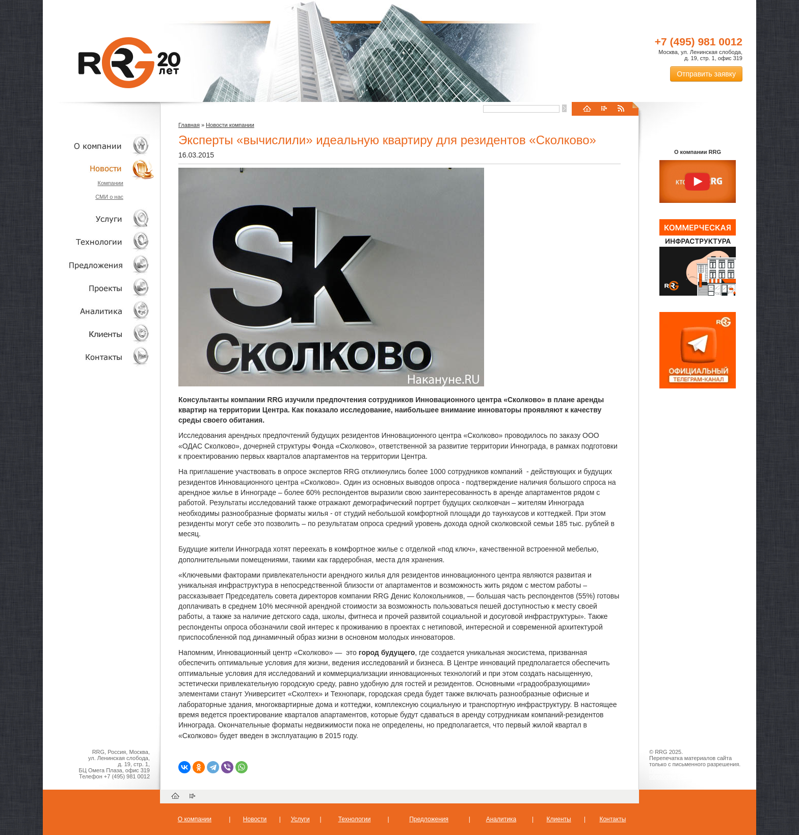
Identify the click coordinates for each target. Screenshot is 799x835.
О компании (99, 145)
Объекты (99, 264)
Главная (189, 125)
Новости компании (230, 125)
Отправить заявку (706, 74)
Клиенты (99, 333)
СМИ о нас (109, 197)
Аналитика (99, 310)
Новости (101, 168)
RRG (129, 62)
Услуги (99, 218)
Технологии (99, 241)
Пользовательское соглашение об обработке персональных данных (693, 773)
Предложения (428, 819)
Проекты (99, 287)
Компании (110, 183)
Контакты (99, 356)
